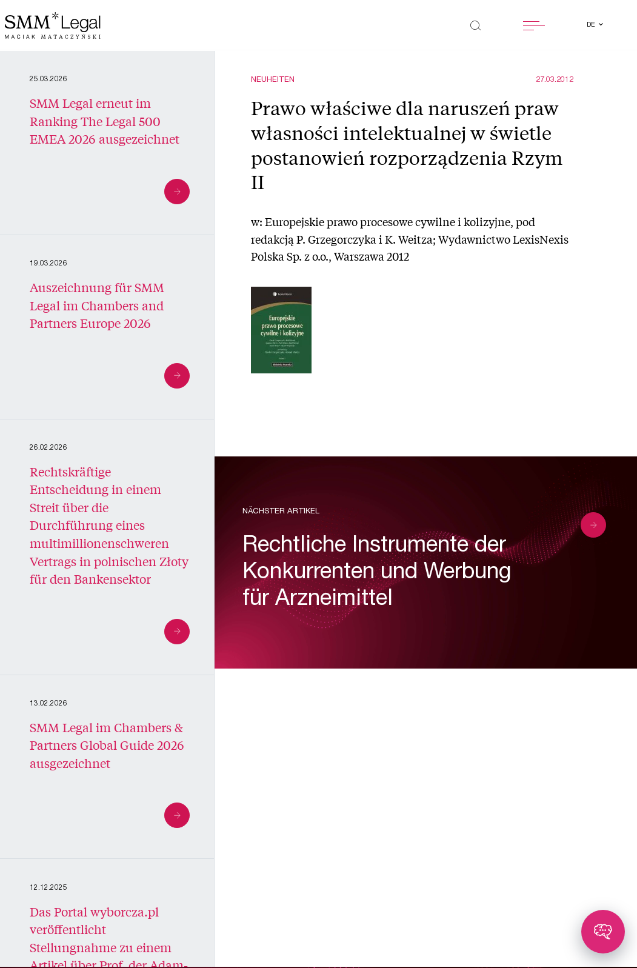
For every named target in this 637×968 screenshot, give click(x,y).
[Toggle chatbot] (603, 931)
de (592, 25)
